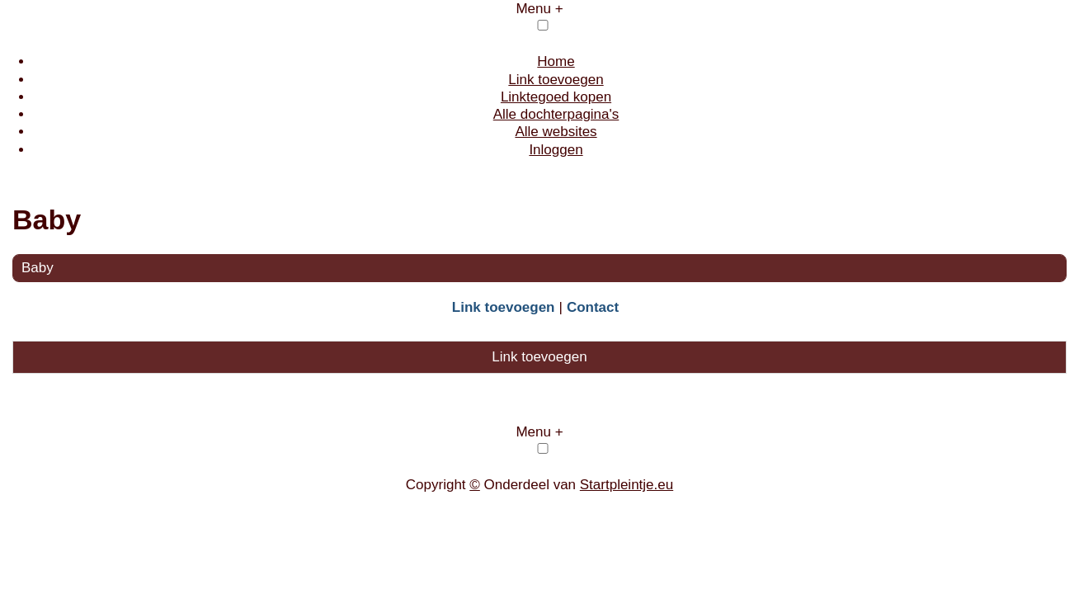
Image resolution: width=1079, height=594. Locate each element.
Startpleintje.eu (626, 485)
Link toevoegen (555, 79)
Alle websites (555, 131)
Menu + (539, 8)
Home (555, 61)
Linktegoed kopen (556, 97)
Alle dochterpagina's (556, 114)
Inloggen (555, 150)
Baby (37, 268)
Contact (593, 307)
